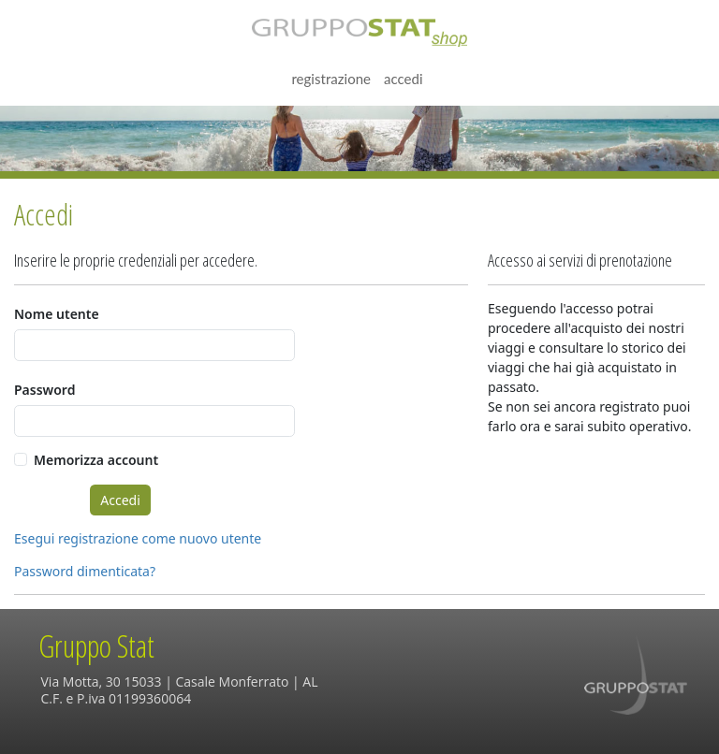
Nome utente (56, 314)
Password (44, 390)
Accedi (403, 78)
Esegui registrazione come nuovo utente (137, 538)
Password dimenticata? (84, 571)
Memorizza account (96, 460)
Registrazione (331, 78)
